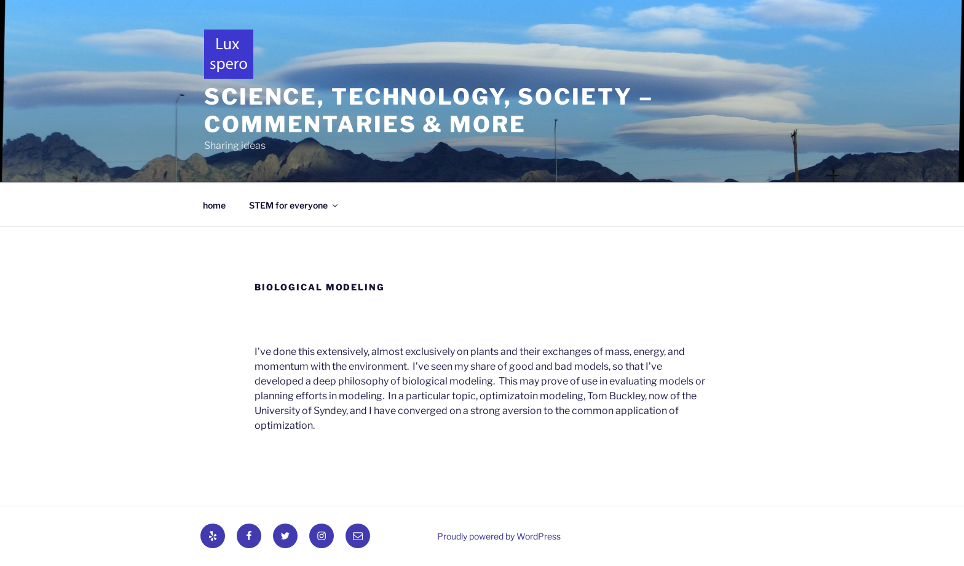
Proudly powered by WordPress (499, 536)
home (214, 205)
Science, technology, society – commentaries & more (428, 110)
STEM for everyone (294, 205)
